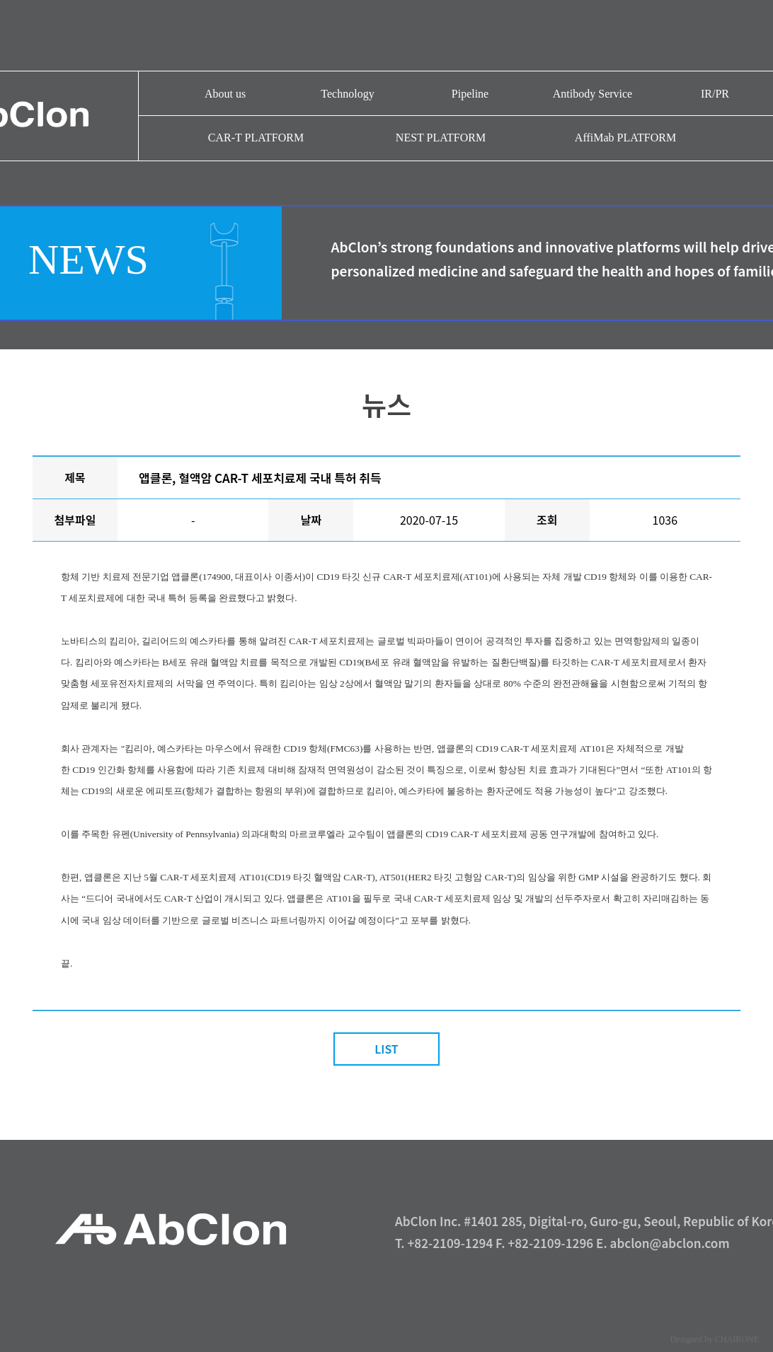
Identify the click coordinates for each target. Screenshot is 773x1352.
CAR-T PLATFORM (256, 138)
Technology (347, 94)
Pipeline (470, 94)
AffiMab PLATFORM (625, 138)
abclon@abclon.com (670, 1243)
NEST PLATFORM (441, 138)
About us (225, 94)
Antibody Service (592, 94)
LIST (386, 1048)
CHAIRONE (737, 1339)
